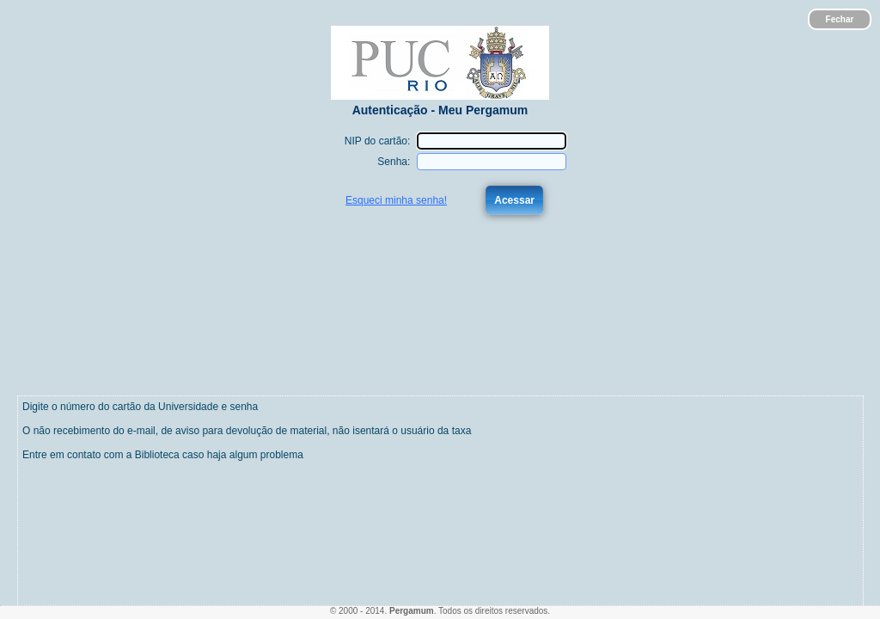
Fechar (840, 19)
